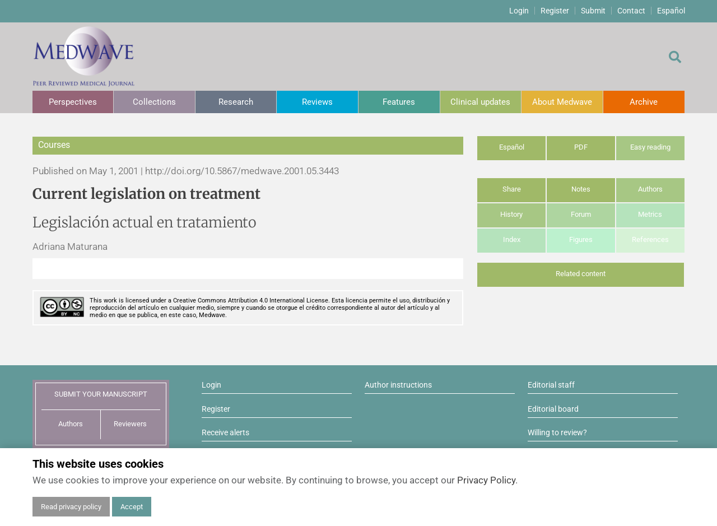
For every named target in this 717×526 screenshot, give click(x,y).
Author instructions (398, 384)
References (650, 239)
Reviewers (130, 424)
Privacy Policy (486, 480)
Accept (131, 506)
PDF (581, 147)
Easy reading (650, 147)
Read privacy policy (71, 506)
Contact (631, 10)
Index (511, 239)
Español (671, 10)
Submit (593, 10)
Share (511, 189)
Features (399, 102)
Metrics (650, 214)
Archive (644, 102)
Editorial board (553, 408)
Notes (580, 189)
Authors (650, 189)
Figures (581, 239)
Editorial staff (551, 384)
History (511, 214)
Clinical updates (480, 102)
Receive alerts (225, 432)
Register (555, 10)
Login (519, 10)
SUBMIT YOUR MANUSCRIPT (100, 394)
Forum (581, 214)
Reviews (317, 102)
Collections (154, 102)
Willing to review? (557, 432)
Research (235, 102)
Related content (581, 273)
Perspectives (73, 102)
